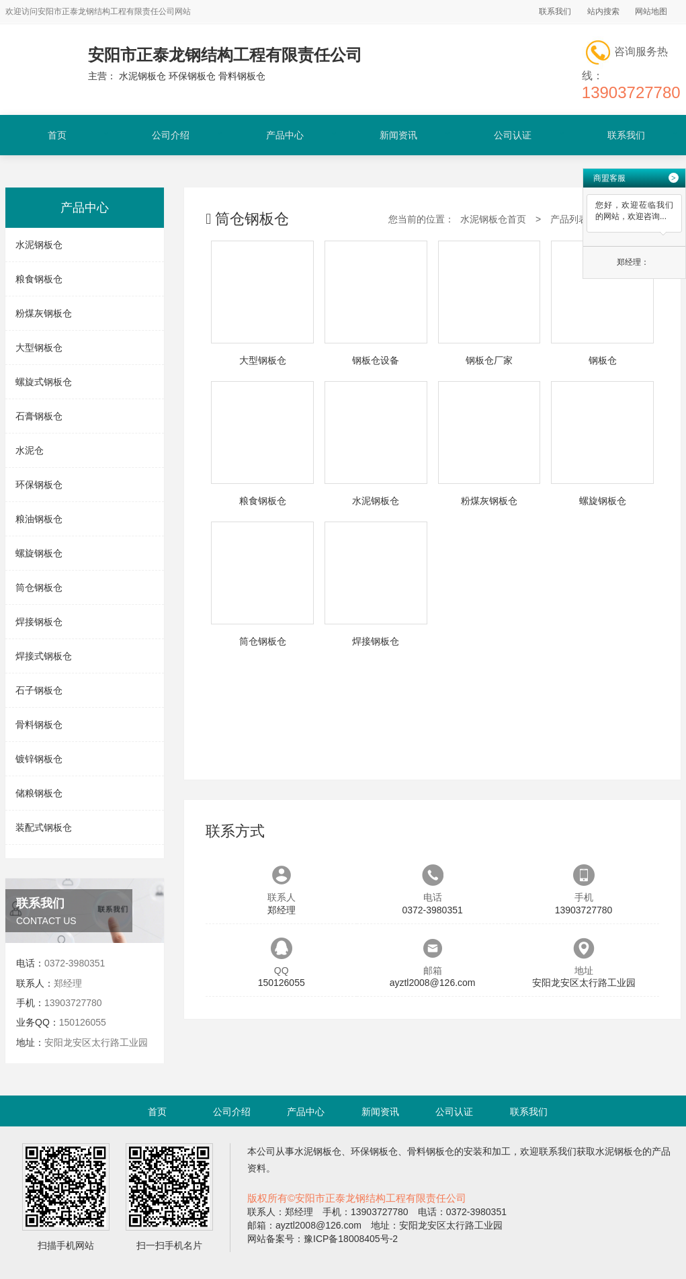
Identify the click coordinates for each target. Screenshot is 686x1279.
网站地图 (651, 11)
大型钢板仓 (38, 347)
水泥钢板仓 (38, 244)
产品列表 (569, 219)
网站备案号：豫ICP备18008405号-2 (322, 1238)
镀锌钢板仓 (38, 758)
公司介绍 (170, 135)
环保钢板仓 (38, 484)
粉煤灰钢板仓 (43, 313)
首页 (57, 135)
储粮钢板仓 (38, 793)
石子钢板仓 (38, 690)
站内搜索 (603, 11)
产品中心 (285, 135)
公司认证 (512, 135)
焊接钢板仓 (38, 621)
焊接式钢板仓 (43, 656)
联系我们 (555, 11)
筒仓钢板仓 (38, 587)
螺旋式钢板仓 (43, 381)
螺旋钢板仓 (38, 553)
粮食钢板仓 (38, 279)
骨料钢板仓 (38, 724)
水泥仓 (29, 450)
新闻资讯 (398, 135)
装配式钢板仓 (43, 827)
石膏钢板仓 (38, 416)
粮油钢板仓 (38, 518)
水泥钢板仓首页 (493, 219)
